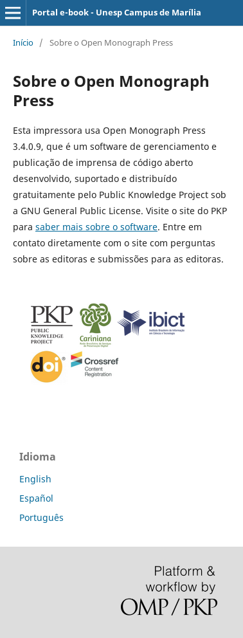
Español (36, 498)
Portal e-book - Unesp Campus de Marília (116, 12)
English (35, 479)
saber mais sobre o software (96, 227)
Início (23, 42)
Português (41, 517)
